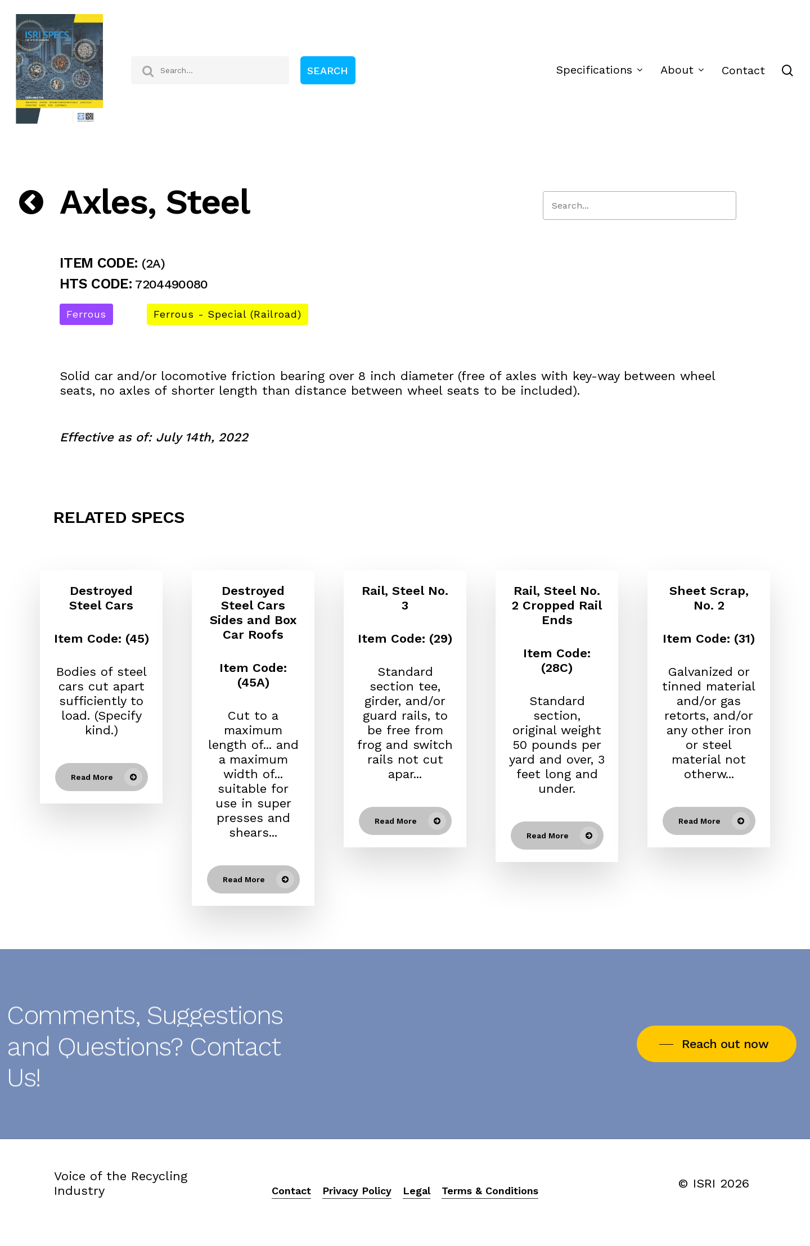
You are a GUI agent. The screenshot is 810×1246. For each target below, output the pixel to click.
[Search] (639, 205)
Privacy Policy (357, 1191)
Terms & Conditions (490, 1191)
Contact (291, 1191)
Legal (416, 1191)
